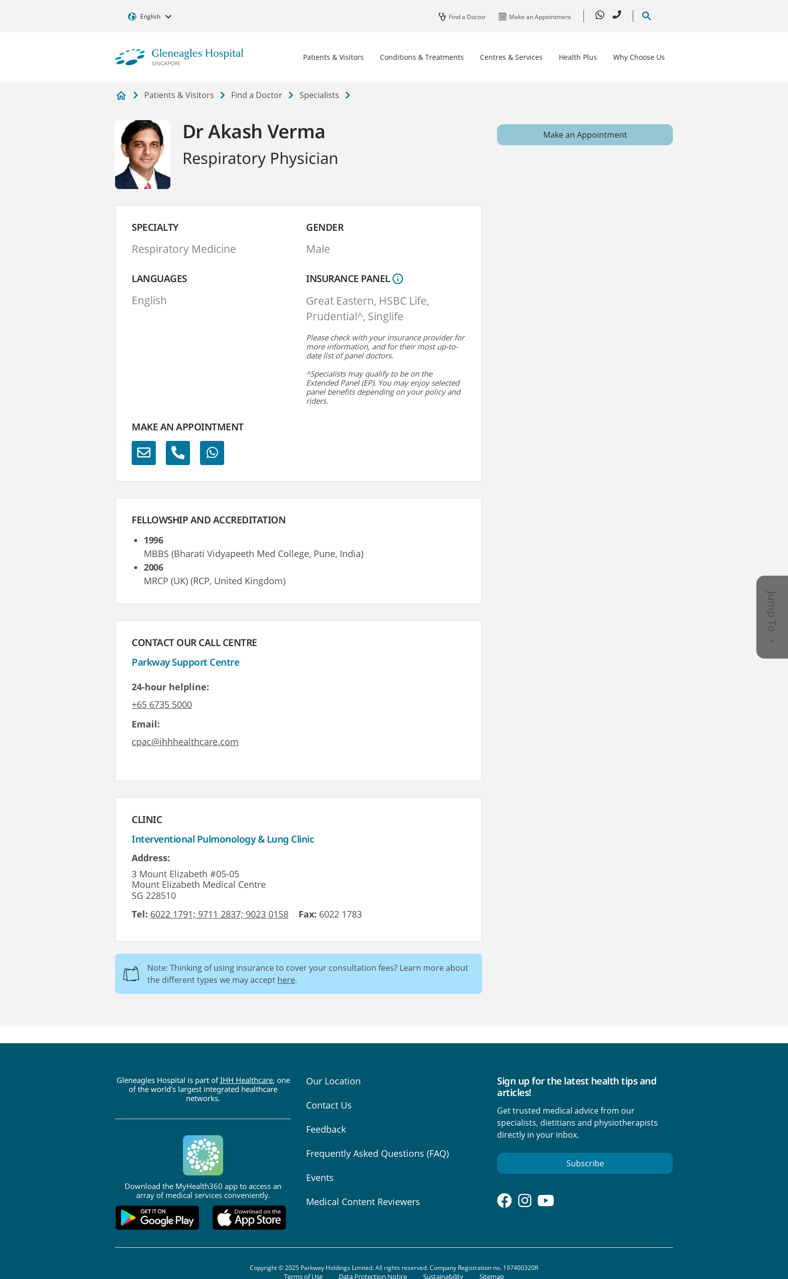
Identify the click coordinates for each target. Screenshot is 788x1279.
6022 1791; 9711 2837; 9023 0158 (219, 914)
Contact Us (329, 1105)
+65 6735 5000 (162, 704)
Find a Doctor (256, 95)
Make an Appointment (585, 134)
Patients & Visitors (333, 57)
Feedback (326, 1129)
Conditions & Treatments (422, 57)
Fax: (308, 914)
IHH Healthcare (246, 1080)
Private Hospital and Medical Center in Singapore (121, 95)
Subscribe (585, 1163)
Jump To (772, 617)
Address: (151, 858)
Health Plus (578, 57)
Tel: (140, 914)
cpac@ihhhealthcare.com (185, 742)
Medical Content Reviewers (363, 1202)
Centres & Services (511, 57)
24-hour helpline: (170, 687)
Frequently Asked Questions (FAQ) (377, 1153)
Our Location (333, 1081)
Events (320, 1177)
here (286, 979)
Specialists (319, 95)
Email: (146, 724)
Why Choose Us (639, 57)
